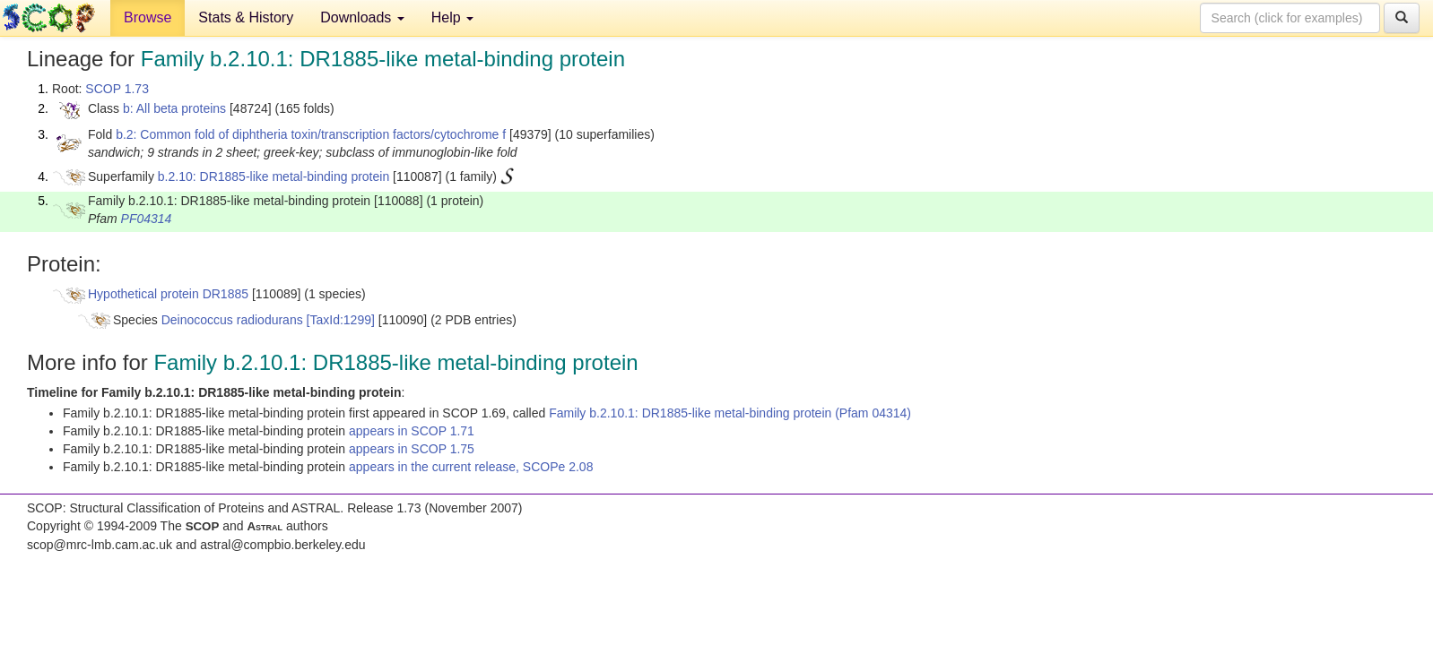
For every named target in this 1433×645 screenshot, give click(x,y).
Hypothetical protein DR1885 (168, 294)
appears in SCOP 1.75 (411, 449)
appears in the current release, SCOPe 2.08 (471, 467)
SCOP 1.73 (117, 89)
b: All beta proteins (174, 108)
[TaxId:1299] (341, 320)
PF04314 (146, 218)
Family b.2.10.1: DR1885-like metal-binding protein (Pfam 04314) (730, 413)
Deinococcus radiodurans (232, 320)
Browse (147, 17)
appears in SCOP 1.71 (411, 431)
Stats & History (245, 17)
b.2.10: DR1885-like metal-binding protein (273, 176)
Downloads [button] (362, 17)
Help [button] (452, 17)
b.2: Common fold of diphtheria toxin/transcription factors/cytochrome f (311, 134)
